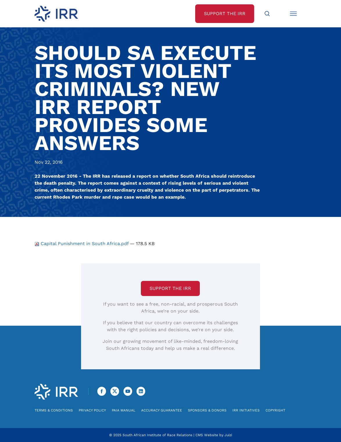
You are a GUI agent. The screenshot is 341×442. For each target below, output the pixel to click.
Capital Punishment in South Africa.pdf (82, 243)
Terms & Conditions (54, 410)
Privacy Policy (92, 410)
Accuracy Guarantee (161, 410)
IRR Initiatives (246, 410)
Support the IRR (170, 288)
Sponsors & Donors (207, 410)
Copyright (275, 410)
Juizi (228, 435)
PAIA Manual (123, 410)
